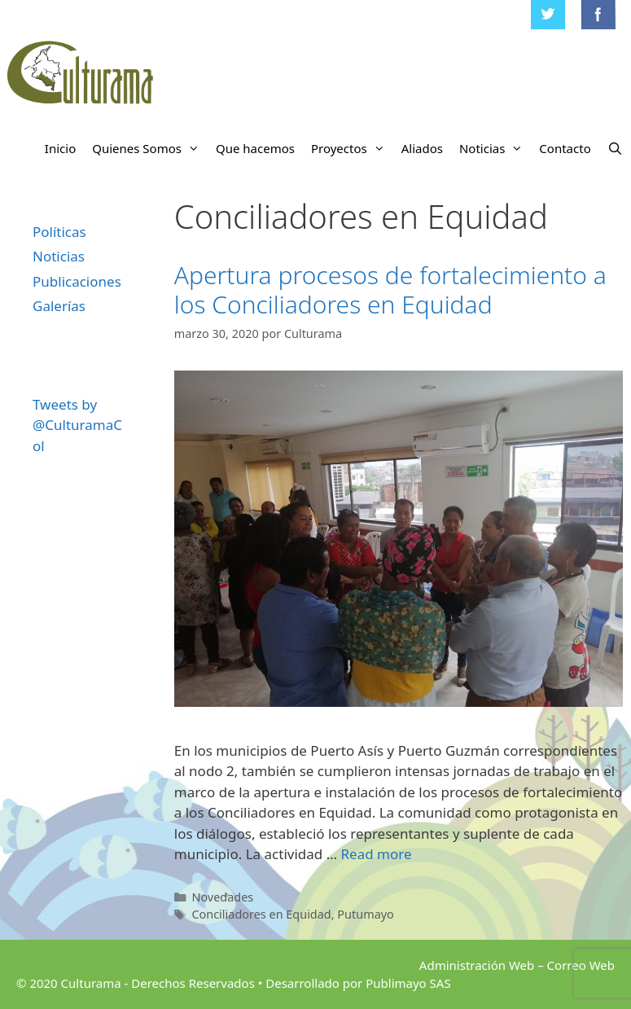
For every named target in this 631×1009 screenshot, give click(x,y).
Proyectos (352, 148)
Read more (376, 853)
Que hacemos (255, 148)
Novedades (222, 897)
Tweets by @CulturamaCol (77, 425)
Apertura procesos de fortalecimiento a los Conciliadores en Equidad (390, 289)
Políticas (59, 231)
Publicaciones (77, 281)
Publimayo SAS (408, 983)
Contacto (564, 148)
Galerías (59, 305)
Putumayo (365, 914)
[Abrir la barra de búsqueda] (615, 148)
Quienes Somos (150, 148)
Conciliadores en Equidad (261, 914)
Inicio (60, 148)
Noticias (495, 148)
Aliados (422, 148)
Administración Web (476, 965)
